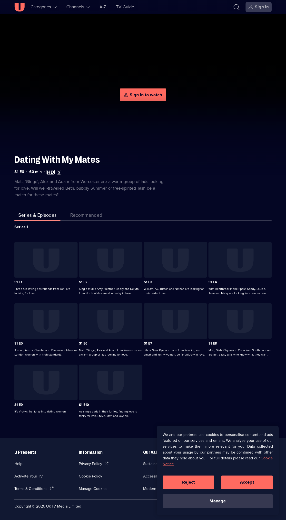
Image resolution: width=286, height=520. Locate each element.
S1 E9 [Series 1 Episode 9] (18, 404)
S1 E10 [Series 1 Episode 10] (84, 404)
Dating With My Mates (57, 159)
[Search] (236, 7)
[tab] (86, 216)
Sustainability (154, 463)
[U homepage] (19, 7)
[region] (218, 472)
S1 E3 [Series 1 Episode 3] (148, 282)
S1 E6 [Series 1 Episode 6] (83, 343)
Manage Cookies (93, 488)
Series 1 (21, 227)
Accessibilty (153, 476)
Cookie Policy (90, 476)
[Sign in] (259, 7)
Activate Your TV (28, 476)
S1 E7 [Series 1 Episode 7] (148, 343)
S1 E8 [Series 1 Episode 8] (212, 343)
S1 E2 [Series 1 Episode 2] (83, 282)
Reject (188, 484)
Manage (217, 502)
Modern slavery (156, 488)
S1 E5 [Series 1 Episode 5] (18, 343)
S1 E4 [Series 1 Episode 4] (212, 282)
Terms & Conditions (30, 488)
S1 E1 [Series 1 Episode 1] (18, 282)
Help (18, 463)
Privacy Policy (90, 463)
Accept (247, 484)
